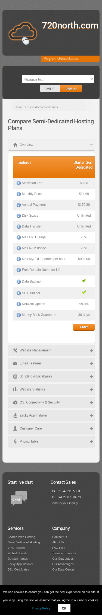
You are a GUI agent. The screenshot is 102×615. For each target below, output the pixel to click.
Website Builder (18, 553)
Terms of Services (64, 553)
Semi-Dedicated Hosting (24, 542)
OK (64, 608)
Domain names (18, 558)
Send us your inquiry (64, 503)
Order (84, 327)
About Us (58, 542)
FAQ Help (58, 547)
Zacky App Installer (20, 564)
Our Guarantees (63, 558)
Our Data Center (63, 569)
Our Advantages (63, 564)
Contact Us (59, 537)
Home (19, 107)
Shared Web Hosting (21, 537)
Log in (49, 88)
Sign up (71, 88)
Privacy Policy (41, 608)
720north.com (70, 25)
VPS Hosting (16, 547)
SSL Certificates (18, 569)
